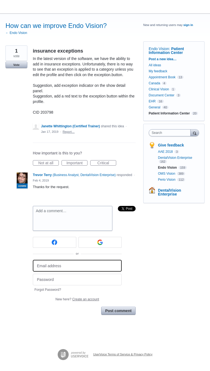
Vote (16, 65)
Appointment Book (162, 77)
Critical (106, 163)
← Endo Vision (16, 33)
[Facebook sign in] (54, 242)
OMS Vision (167, 174)
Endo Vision (159, 49)
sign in (188, 25)
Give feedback (171, 145)
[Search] (194, 132)
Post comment (118, 311)
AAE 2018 (166, 152)
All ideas (155, 65)
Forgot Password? (47, 290)
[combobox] (170, 133)
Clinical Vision (159, 89)
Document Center (161, 95)
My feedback (158, 71)
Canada (154, 83)
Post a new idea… (163, 59)
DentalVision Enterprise (175, 158)
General (155, 107)
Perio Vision (167, 180)
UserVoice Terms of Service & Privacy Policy (123, 354)
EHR (152, 101)
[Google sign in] (100, 242)
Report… (69, 131)
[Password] (77, 280)
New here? (77, 299)
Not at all (48, 163)
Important (77, 163)
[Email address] (77, 266)
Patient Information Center (166, 51)
